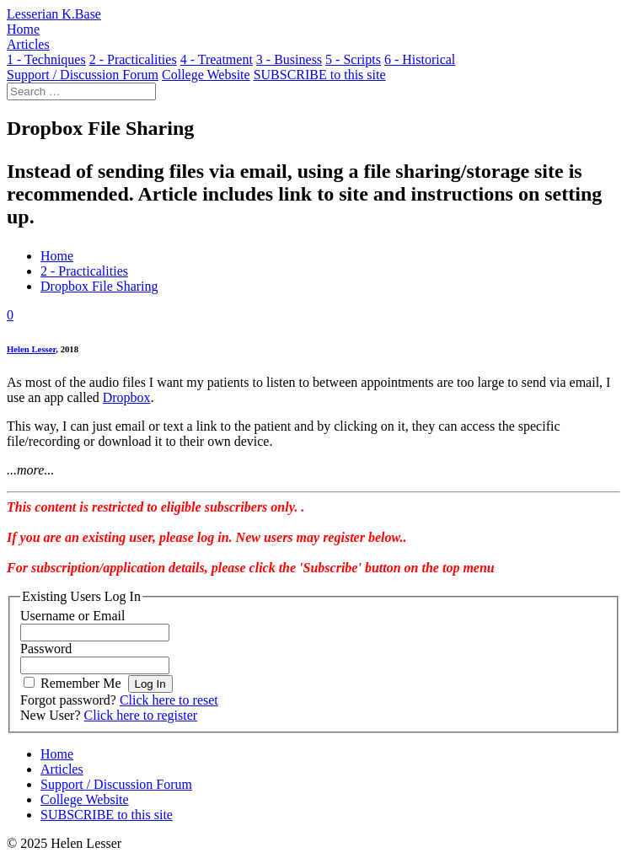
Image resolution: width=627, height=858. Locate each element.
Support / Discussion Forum (116, 784)
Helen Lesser (31, 349)
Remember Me (80, 683)
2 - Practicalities (84, 271)
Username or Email (72, 616)
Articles (61, 769)
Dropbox (127, 397)
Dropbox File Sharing (99, 286)
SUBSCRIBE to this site (106, 814)
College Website (84, 799)
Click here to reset (169, 700)
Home (56, 256)
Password (46, 648)
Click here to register (141, 715)
